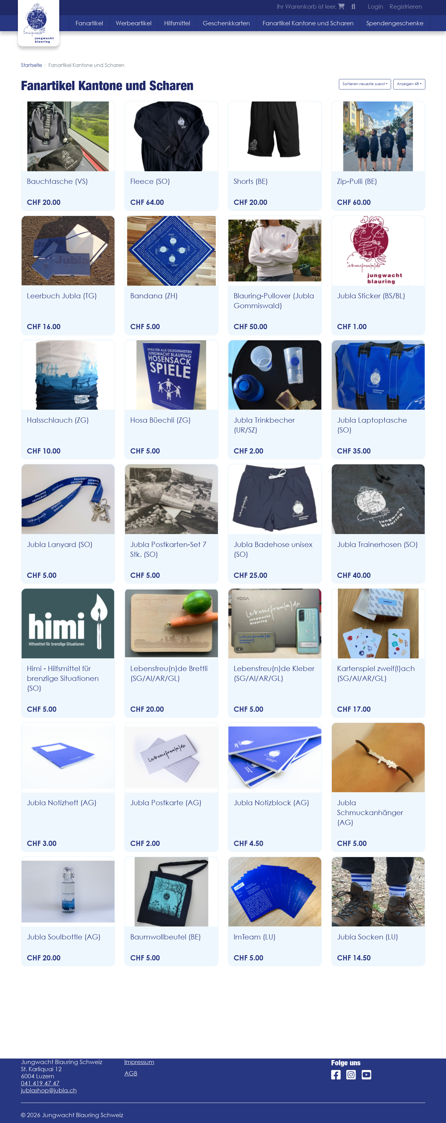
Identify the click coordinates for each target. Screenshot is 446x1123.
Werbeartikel (134, 23)
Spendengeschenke (394, 23)
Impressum (139, 1062)
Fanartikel (89, 23)
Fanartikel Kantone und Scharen (308, 23)
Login (375, 6)
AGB (130, 1073)
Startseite (31, 65)
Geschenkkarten (226, 23)
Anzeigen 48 (408, 83)
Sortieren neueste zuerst (364, 83)
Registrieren (406, 6)
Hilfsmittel (177, 23)
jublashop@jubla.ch (49, 1090)
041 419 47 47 (40, 1083)
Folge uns (346, 1063)
